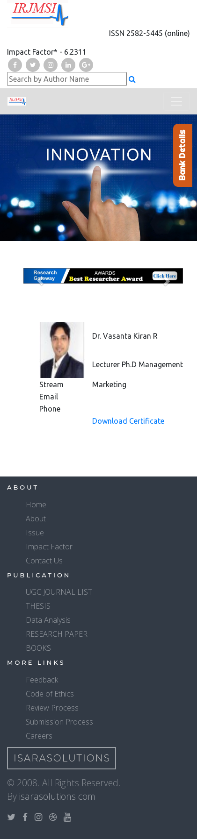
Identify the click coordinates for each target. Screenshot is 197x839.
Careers (39, 736)
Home (36, 504)
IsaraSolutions (62, 758)
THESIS (38, 606)
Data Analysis (48, 620)
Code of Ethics (50, 694)
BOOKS (38, 648)
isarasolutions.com (57, 796)
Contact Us (44, 560)
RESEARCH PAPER (57, 634)
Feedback (42, 680)
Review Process (52, 708)
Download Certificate (128, 421)
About (36, 518)
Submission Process (59, 722)
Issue (35, 532)
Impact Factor (49, 546)
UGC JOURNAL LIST (59, 592)
